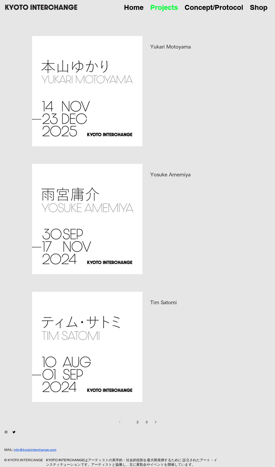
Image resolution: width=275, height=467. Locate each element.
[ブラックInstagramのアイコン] (6, 432)
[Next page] (155, 422)
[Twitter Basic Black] (14, 432)
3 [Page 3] (147, 422)
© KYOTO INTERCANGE (23, 460)
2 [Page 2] (138, 422)
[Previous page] (119, 422)
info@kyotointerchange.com (35, 450)
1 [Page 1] (129, 422)
